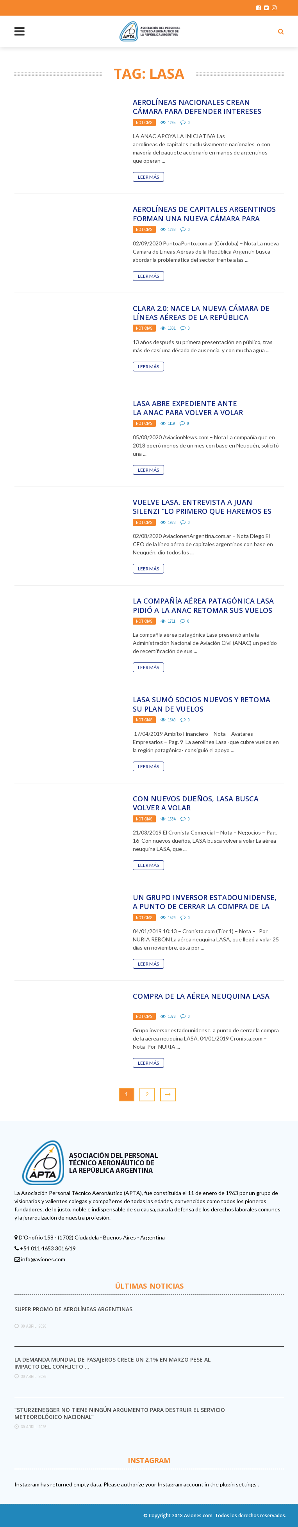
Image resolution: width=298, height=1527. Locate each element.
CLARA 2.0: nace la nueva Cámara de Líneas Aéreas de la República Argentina (201, 317)
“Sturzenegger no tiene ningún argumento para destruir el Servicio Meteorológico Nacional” (119, 1413)
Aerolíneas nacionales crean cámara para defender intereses (197, 107)
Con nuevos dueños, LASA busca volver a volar (196, 803)
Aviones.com (198, 1515)
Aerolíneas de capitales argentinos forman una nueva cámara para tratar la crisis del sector (204, 218)
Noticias (144, 122)
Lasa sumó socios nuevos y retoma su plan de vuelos (201, 704)
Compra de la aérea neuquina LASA (201, 996)
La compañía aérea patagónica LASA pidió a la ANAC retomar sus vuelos (203, 605)
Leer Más (148, 177)
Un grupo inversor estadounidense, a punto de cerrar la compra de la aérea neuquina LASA (205, 906)
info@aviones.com (43, 1259)
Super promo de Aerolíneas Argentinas (73, 1309)
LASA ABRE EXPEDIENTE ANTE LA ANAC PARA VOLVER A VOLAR (188, 408)
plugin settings (239, 1484)
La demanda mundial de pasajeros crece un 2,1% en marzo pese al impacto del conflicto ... (112, 1363)
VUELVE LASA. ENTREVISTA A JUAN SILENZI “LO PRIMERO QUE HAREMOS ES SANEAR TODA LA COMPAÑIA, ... (202, 511)
